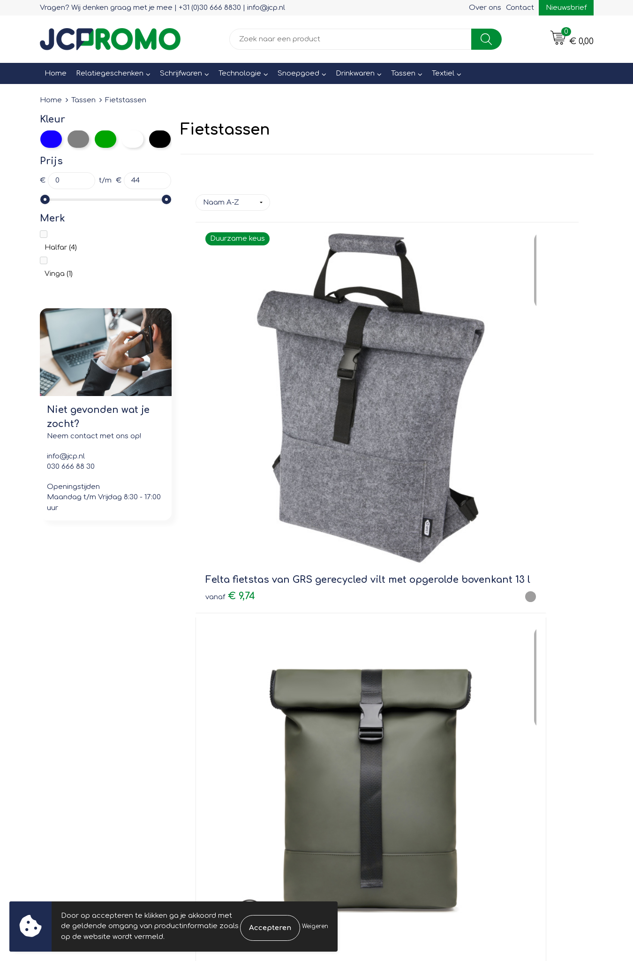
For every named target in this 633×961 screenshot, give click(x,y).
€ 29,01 (231, 594)
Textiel (443, 73)
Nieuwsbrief (566, 8)
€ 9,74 (230, 412)
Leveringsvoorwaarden (505, 708)
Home (56, 73)
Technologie (240, 73)
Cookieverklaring (494, 721)
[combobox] (350, 39)
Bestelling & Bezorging (368, 721)
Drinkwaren (355, 73)
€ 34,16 (348, 391)
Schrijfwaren (181, 73)
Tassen (403, 73)
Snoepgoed (298, 73)
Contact (520, 8)
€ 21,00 (488, 384)
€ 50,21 (360, 579)
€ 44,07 (489, 580)
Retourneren (350, 735)
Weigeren (315, 926)
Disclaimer (483, 748)
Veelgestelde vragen (227, 735)
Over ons (485, 8)
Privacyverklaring (495, 735)
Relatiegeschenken (109, 73)
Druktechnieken (218, 748)
